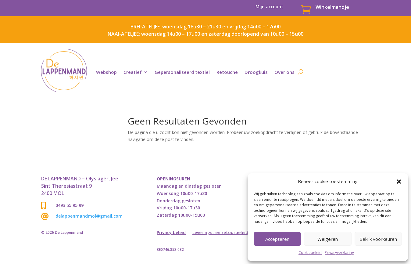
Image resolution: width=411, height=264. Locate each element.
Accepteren (277, 239)
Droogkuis (256, 72)
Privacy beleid (171, 232)
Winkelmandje (332, 7)
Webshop (106, 72)
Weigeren (327, 239)
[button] (399, 182)
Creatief (132, 72)
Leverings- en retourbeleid (220, 232)
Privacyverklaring (339, 252)
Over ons (284, 72)
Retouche (227, 72)
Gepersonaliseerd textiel (182, 72)
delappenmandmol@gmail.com (89, 216)
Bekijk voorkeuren (378, 239)
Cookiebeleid (310, 252)
